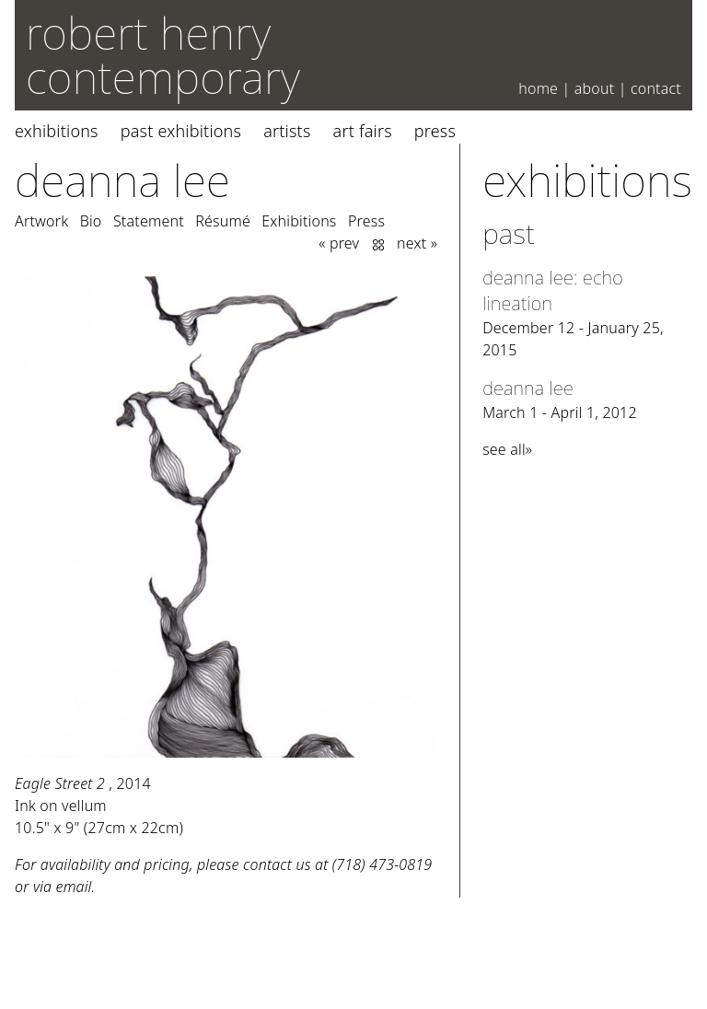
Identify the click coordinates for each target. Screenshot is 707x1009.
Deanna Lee (122, 180)
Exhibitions (57, 131)
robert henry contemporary (163, 55)
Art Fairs (362, 131)
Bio (91, 221)
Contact (656, 88)
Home (538, 88)
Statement (148, 221)
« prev (339, 243)
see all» (507, 449)
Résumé (222, 221)
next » (417, 243)
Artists (286, 131)
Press (435, 131)
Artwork (41, 221)
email (74, 886)
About (594, 88)
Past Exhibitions (181, 131)
